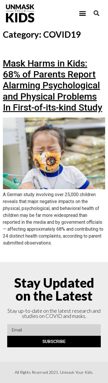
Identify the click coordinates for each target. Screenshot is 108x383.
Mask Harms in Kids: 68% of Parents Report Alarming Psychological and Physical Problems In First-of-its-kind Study (52, 85)
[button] (82, 13)
